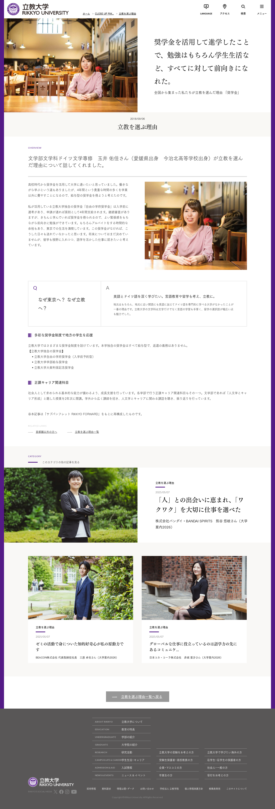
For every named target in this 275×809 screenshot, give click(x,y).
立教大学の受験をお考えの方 (176, 752)
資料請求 (106, 788)
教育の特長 (113, 729)
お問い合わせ (147, 788)
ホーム (86, 13)
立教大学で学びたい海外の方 (224, 752)
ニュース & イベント (119, 775)
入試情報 (112, 767)
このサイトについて (236, 788)
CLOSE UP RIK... (104, 13)
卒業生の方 (165, 775)
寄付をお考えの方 (218, 775)
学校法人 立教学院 (169, 788)
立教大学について (117, 721)
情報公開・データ (125, 788)
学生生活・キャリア (118, 760)
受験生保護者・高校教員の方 (176, 760)
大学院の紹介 (115, 744)
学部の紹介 (113, 737)
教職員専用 (214, 788)
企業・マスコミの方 (170, 767)
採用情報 (91, 788)
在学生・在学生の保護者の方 (224, 760)
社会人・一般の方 (217, 767)
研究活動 (112, 752)
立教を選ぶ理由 (127, 13)
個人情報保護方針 (194, 788)
